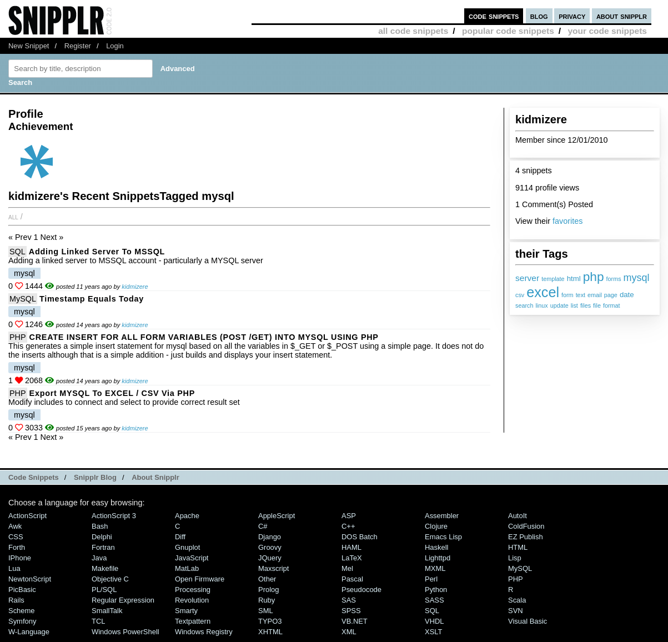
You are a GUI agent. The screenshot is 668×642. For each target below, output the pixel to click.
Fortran (103, 547)
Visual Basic (527, 621)
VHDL (434, 621)
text (580, 295)
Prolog (268, 589)
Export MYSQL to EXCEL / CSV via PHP (112, 393)
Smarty (186, 610)
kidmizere (135, 286)
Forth (16, 547)
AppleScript (276, 515)
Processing (192, 589)
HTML (518, 547)
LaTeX (351, 558)
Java (99, 558)
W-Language (28, 632)
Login (115, 46)
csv (519, 295)
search (524, 305)
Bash (100, 526)
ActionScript (27, 515)
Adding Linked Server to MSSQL (97, 251)
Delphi (102, 537)
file (597, 305)
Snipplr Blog (95, 477)
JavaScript (191, 558)
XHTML (270, 632)
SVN (515, 610)
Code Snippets (33, 477)
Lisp (514, 558)
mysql (637, 277)
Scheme (21, 610)
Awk (15, 526)
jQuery (270, 558)
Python (436, 589)
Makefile (105, 568)
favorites (567, 221)
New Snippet (28, 46)
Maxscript (273, 568)
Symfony (22, 621)
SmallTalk (107, 610)
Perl (431, 579)
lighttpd (437, 558)
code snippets (494, 16)
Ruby (266, 600)
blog (539, 16)
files (585, 305)
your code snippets (607, 31)
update (559, 305)
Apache (187, 515)
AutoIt (517, 515)
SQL (17, 251)
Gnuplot (187, 547)
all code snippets (413, 31)
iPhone (19, 558)
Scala (517, 600)
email (594, 295)
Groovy (270, 547)
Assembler (442, 515)
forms (613, 278)
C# (263, 526)
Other (267, 579)
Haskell (436, 547)
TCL (98, 621)
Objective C (110, 579)
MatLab (187, 568)
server (527, 278)
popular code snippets (508, 31)
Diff (180, 537)
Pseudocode (361, 589)
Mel (347, 568)
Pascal (352, 579)
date (627, 294)
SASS (434, 600)
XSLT (433, 632)
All (13, 216)
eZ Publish (525, 537)
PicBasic (22, 589)
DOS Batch (359, 537)
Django (269, 537)
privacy (572, 16)
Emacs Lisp (443, 537)
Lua (14, 568)
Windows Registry (204, 632)
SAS (348, 600)
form (567, 295)
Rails (16, 600)
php (593, 276)
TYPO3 (270, 621)
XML (348, 632)
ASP (348, 515)
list (574, 305)
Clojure (436, 526)
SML (265, 610)
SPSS (351, 610)
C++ (348, 526)
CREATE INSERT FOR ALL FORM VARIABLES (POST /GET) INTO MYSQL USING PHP (204, 337)
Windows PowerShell (125, 632)
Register (77, 46)
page (610, 295)
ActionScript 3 (114, 515)
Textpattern (192, 621)
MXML (435, 568)
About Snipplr (155, 477)
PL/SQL (104, 589)
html (574, 278)
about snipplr (621, 16)
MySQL (22, 298)
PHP (17, 337)
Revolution (192, 600)
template (552, 278)
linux (541, 305)
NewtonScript (29, 579)
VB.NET (354, 621)
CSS (15, 537)
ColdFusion (526, 526)
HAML (351, 547)
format (611, 305)
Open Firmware (199, 579)
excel (542, 292)
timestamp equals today (91, 298)
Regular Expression (123, 600)
